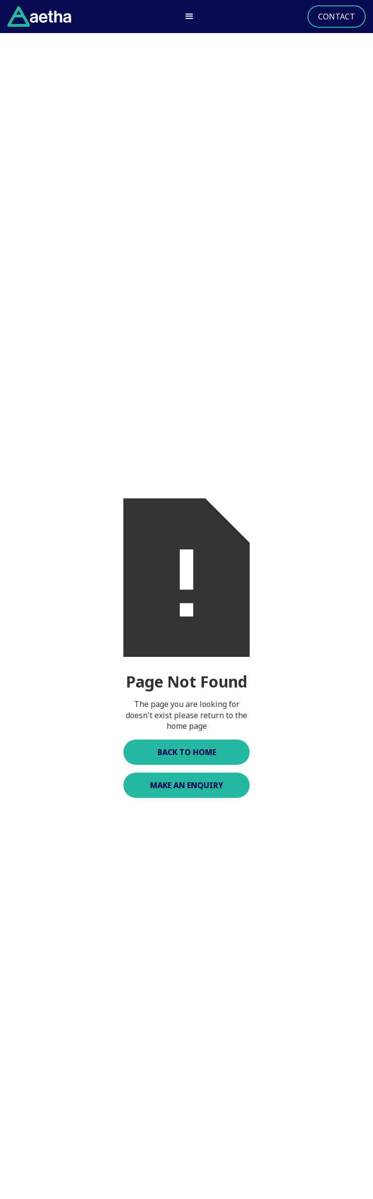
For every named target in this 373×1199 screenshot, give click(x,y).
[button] (189, 16)
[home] (39, 16)
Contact (336, 16)
